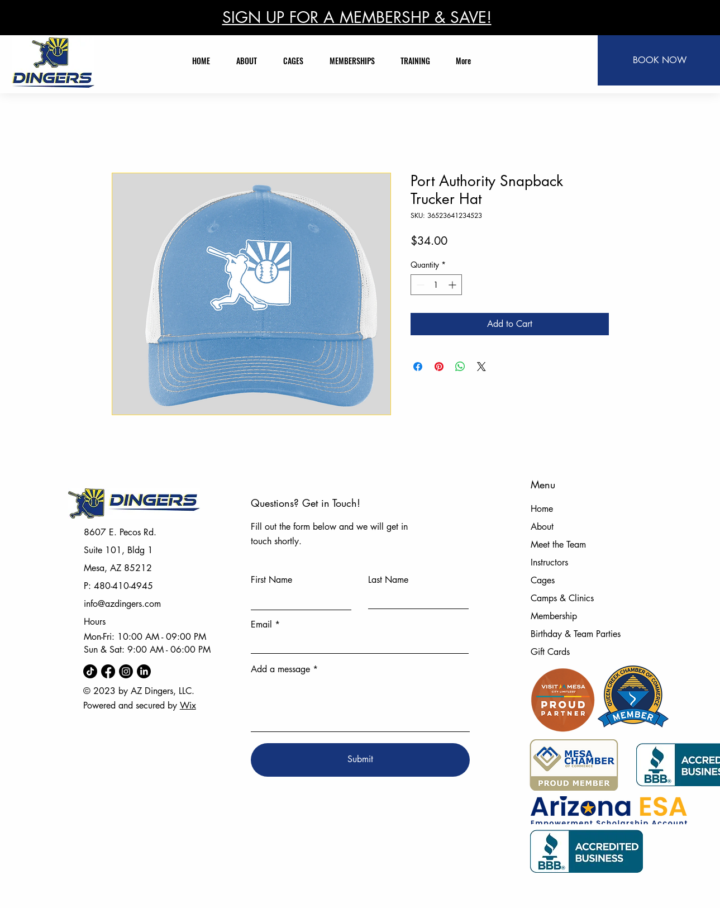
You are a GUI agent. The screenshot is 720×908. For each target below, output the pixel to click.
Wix (188, 705)
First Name (271, 580)
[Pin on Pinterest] (439, 366)
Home (542, 509)
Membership (554, 616)
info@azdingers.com (122, 604)
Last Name (388, 580)
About (542, 527)
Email (261, 624)
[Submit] (360, 760)
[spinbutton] (436, 284)
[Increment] (453, 284)
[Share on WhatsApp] (460, 366)
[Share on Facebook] (418, 366)
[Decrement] (419, 284)
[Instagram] (126, 671)
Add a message (280, 669)
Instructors (549, 562)
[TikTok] (90, 671)
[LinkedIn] (144, 671)
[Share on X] (481, 366)
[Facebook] (108, 671)
